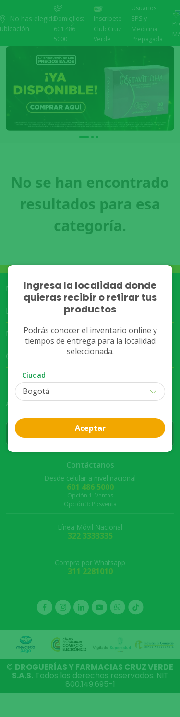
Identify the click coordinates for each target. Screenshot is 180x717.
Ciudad (34, 375)
